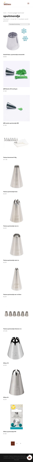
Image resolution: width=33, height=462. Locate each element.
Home (4, 12)
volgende (20, 443)
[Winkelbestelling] (19, 24)
